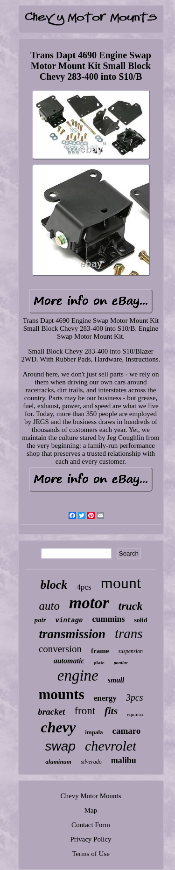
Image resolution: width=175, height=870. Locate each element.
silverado (91, 762)
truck (131, 606)
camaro (126, 731)
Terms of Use (91, 853)
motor (89, 603)
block (54, 585)
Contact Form (90, 824)
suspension (130, 651)
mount (121, 583)
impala (94, 732)
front (84, 711)
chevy (58, 727)
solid (140, 620)
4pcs (84, 587)
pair (40, 620)
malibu (123, 760)
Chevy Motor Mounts (90, 796)
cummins (108, 619)
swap (60, 746)
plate (98, 662)
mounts (61, 694)
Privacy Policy (91, 839)
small (116, 680)
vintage (69, 620)
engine (77, 675)
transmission (72, 634)
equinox (135, 714)
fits (111, 711)
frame (100, 650)
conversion (60, 648)
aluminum (58, 761)
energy (105, 698)
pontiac (121, 662)
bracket (51, 712)
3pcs (134, 697)
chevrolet (111, 745)
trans (129, 633)
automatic (69, 661)
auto (49, 605)
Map (91, 810)
